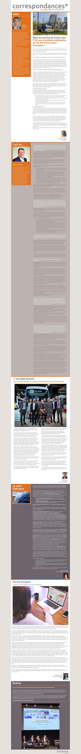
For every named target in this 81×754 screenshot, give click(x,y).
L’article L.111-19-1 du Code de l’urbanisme (41, 511)
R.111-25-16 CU (55, 539)
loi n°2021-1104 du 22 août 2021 (49, 492)
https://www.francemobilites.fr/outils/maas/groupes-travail (23, 700)
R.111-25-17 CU (60, 546)
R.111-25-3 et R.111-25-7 (37, 522)
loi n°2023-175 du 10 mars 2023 (53, 493)
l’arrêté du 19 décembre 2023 (41, 501)
